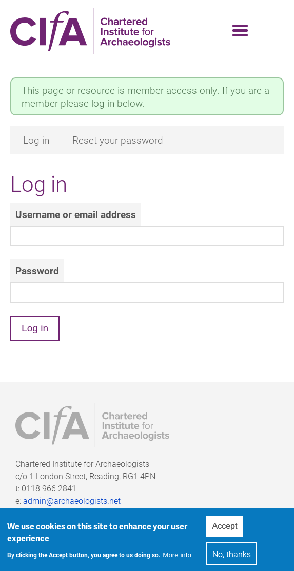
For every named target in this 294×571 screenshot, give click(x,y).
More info (177, 558)
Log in (36, 139)
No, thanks (231, 557)
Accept (225, 529)
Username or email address (75, 214)
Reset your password (117, 139)
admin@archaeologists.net (72, 500)
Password (37, 270)
